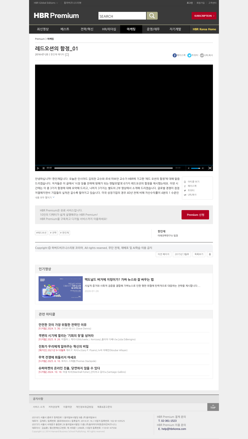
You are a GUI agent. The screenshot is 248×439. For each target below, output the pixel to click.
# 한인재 (64, 233)
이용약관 (67, 407)
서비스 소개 (39, 407)
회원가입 (201, 3)
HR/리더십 (109, 29)
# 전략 (53, 233)
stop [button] (44, 168)
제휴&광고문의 (104, 407)
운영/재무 (153, 29)
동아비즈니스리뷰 (72, 3)
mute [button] (189, 168)
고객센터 (212, 3)
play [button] (38, 168)
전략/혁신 (87, 29)
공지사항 (38, 398)
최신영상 (43, 29)
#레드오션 (41, 233)
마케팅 (131, 29)
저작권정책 (53, 407)
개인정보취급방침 (84, 407)
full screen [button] (210, 168)
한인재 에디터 (57, 54)
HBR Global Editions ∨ (46, 3)
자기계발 (175, 29)
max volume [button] (203, 168)
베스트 (64, 29)
